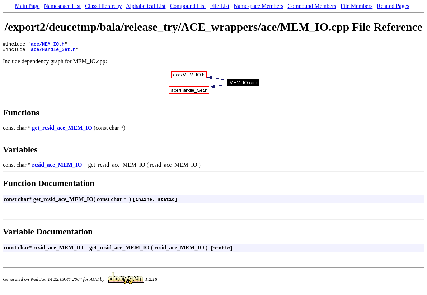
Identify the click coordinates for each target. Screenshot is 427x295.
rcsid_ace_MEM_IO (57, 167)
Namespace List (62, 6)
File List (219, 6)
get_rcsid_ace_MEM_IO (62, 130)
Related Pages (393, 6)
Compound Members (311, 6)
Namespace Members (258, 6)
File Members (356, 6)
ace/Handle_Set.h (53, 51)
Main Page (27, 6)
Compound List (188, 6)
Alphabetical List (146, 6)
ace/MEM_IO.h (48, 45)
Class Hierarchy (103, 6)
